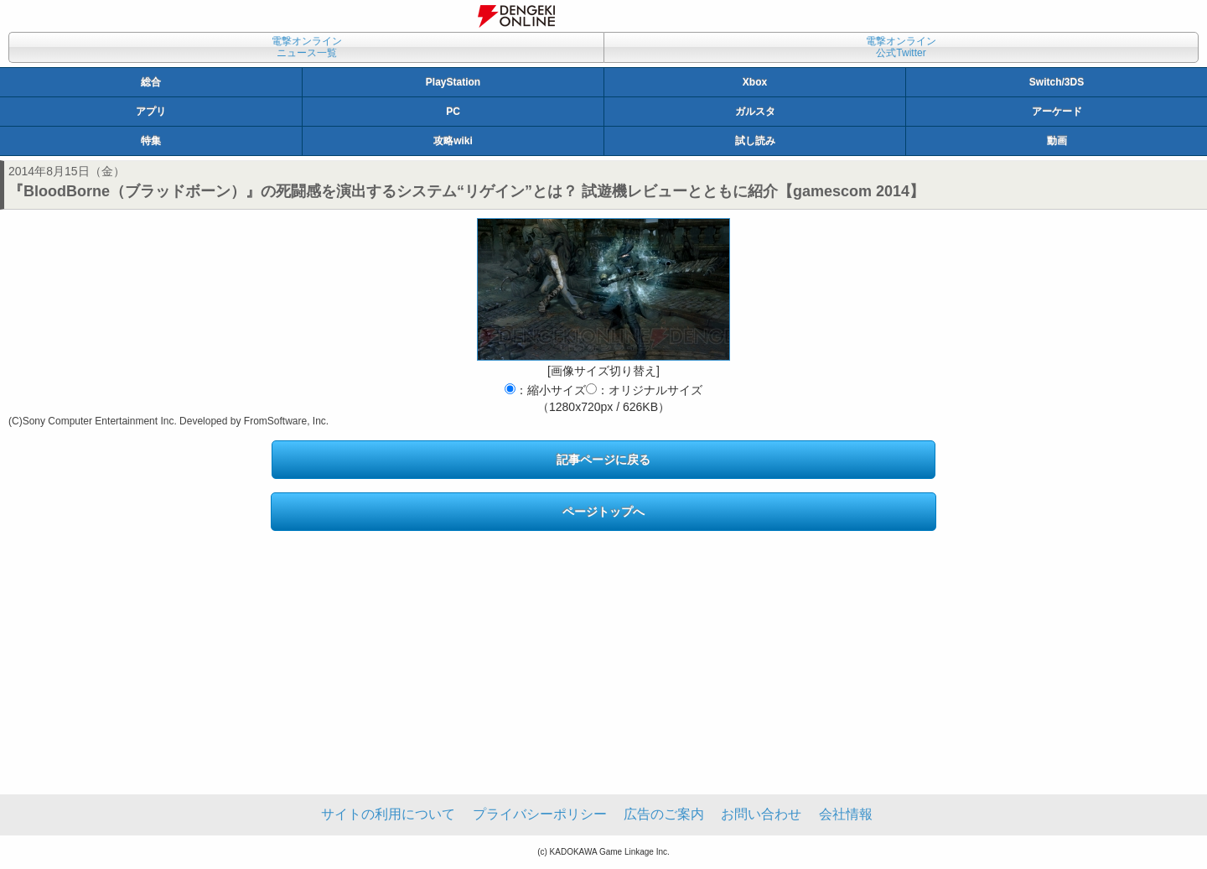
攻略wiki (453, 141)
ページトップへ (603, 511)
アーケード (1057, 111)
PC (453, 111)
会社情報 (846, 814)
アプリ (151, 111)
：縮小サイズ (545, 390)
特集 (151, 141)
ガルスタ (755, 111)
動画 (1057, 141)
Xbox (755, 82)
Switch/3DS (1056, 82)
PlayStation (453, 82)
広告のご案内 (664, 814)
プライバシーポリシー (540, 814)
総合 (151, 82)
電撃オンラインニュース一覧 (307, 47)
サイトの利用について (388, 814)
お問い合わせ (761, 814)
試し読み (755, 141)
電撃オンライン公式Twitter (901, 47)
